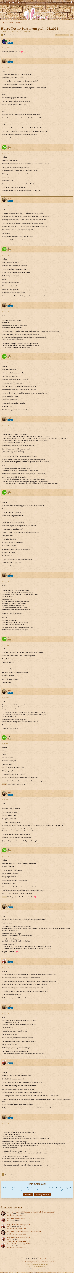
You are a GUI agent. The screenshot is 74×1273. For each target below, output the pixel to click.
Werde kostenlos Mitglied (62, 1188)
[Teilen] (71, 35)
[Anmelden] (45, 1)
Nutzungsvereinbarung (33, 1262)
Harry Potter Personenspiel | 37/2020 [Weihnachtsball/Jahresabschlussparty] (31, 1212)
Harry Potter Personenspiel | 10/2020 (18, 1244)
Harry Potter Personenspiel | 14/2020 (18, 1237)
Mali (5, 784)
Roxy (4, 32)
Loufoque (9, 1214)
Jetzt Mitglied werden (42, 1195)
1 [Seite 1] (2, 35)
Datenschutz (44, 1262)
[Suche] (71, 2)
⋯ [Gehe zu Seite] (7, 35)
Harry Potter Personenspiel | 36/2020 (18, 1218)
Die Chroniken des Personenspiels (16, 1215)
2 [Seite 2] (4, 35)
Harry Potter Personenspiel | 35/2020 (18, 1225)
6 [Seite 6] (10, 35)
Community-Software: (37, 1264)
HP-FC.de (13, 2)
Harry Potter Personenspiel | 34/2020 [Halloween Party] (24, 1231)
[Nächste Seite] (13, 35)
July (8, 1220)
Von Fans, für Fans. (43, 1259)
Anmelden (28, 1195)
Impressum (52, 1262)
